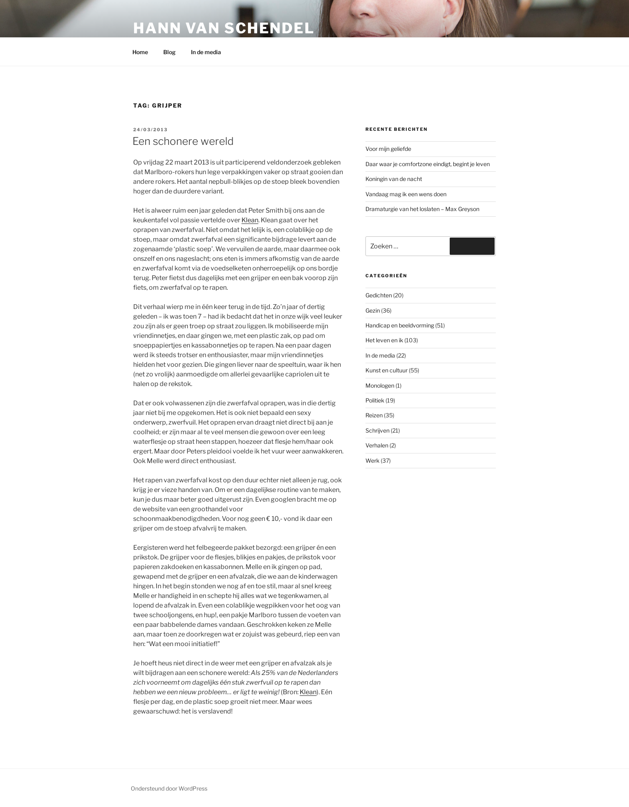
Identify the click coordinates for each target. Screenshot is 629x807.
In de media (206, 52)
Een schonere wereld (183, 141)
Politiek (374, 400)
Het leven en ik (384, 340)
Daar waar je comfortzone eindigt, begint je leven (427, 164)
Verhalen (376, 445)
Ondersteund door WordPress (169, 788)
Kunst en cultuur (386, 370)
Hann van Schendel (224, 28)
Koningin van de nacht (393, 178)
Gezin (372, 310)
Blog (169, 52)
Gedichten (378, 295)
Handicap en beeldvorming (399, 325)
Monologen (379, 385)
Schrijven (377, 430)
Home (140, 52)
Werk (372, 460)
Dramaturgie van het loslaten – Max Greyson (422, 208)
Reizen (374, 415)
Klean (249, 220)
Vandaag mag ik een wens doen (405, 194)
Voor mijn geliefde (388, 148)
